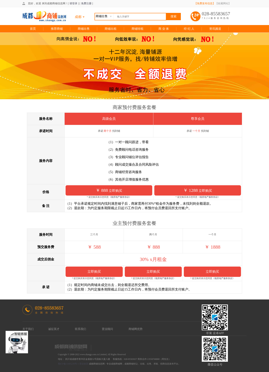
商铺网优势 (136, 329)
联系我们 (80, 329)
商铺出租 (111, 28)
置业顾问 (107, 329)
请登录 (73, 3)
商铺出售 (84, 28)
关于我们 (28, 329)
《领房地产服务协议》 (120, 197)
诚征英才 (53, 329)
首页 (33, 28)
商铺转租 (137, 28)
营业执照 (83, 363)
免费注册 (86, 3)
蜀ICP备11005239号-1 (68, 363)
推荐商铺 (57, 28)
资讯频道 (215, 28)
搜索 (174, 16)
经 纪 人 (189, 28)
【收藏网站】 (223, 3)
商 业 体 (163, 28)
